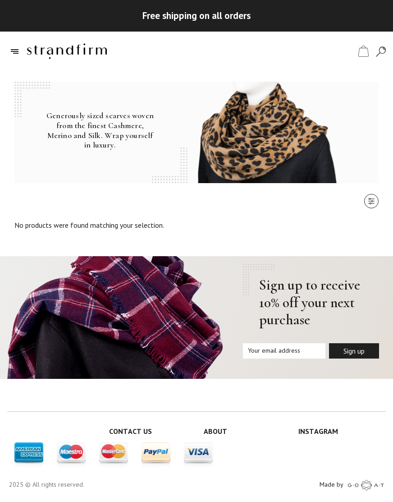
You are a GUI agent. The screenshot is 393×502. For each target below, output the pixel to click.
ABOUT (215, 431)
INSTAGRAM (318, 431)
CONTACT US (130, 431)
